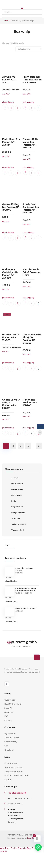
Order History (10, 742)
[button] (18, 108)
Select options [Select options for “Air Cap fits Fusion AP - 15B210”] (11, 108)
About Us (8, 712)
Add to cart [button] (32, 108)
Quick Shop (9, 700)
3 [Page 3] (20, 445)
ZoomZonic (32, 838)
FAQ (6, 716)
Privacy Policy (10, 763)
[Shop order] (28, 49)
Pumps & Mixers (15, 512)
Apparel (11, 477)
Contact (8, 720)
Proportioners (14, 506)
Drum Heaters (14, 483)
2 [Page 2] (13, 445)
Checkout (8, 750)
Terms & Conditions (13, 767)
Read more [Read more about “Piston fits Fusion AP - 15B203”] (32, 433)
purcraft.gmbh (24, 642)
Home (6, 21)
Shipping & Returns (13, 771)
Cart (6, 746)
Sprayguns (12, 518)
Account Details (11, 738)
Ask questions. (5, 107)
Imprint (7, 779)
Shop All (8, 708)
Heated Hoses (14, 489)
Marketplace (13, 495)
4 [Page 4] (28, 445)
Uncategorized (14, 530)
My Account (10, 734)
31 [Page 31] (39, 445)
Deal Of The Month (13, 704)
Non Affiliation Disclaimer (16, 775)
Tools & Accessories (16, 524)
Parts (10, 501)
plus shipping (11, 581)
